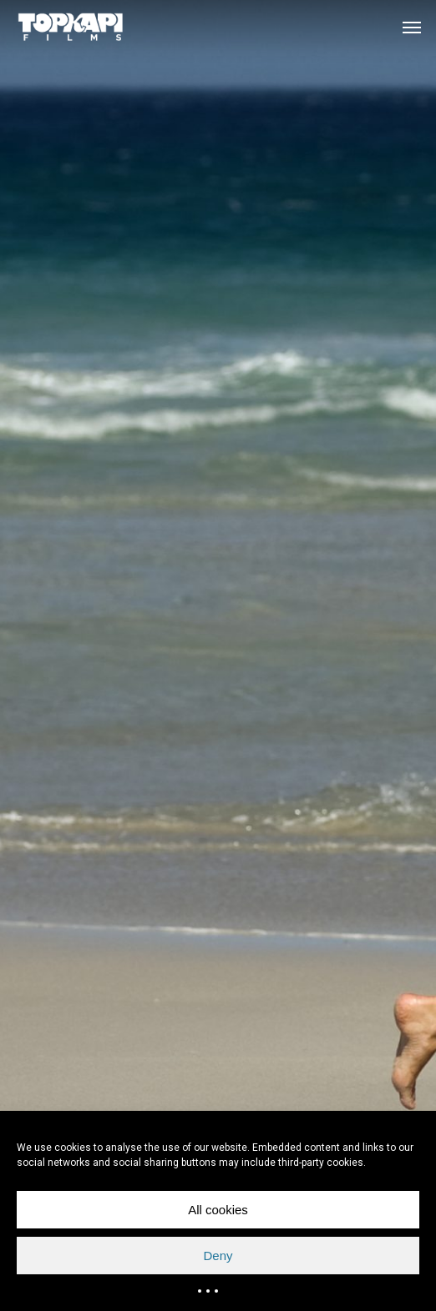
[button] (412, 26)
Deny (217, 1255)
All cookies (218, 1210)
